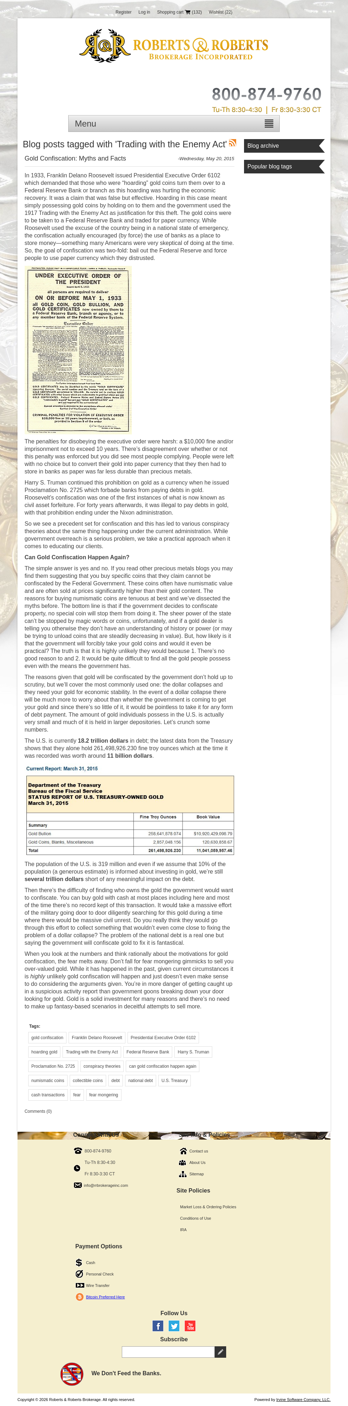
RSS (232, 142)
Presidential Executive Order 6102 (163, 1037)
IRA (183, 1230)
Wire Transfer (98, 1285)
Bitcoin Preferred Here (105, 1297)
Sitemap (196, 1174)
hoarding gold (44, 1051)
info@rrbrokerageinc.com (106, 1185)
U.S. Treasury (174, 1080)
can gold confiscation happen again (162, 1066)
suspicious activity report (66, 991)
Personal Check (100, 1274)
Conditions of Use (195, 1218)
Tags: (34, 1026)
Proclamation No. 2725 (53, 1066)
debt (115, 1080)
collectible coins (88, 1080)
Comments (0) (38, 1111)
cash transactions (48, 1094)
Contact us (198, 1151)
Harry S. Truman (193, 1051)
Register (124, 12)
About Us (197, 1162)
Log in (144, 12)
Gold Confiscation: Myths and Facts (75, 158)
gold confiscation (47, 1037)
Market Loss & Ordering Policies (208, 1207)
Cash (90, 1262)
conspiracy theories (102, 1066)
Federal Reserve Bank (147, 1051)
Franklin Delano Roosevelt (97, 1037)
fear (77, 1094)
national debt (140, 1080)
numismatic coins (47, 1080)
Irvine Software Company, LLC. (303, 1399)
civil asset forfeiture (49, 505)
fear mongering (103, 1094)
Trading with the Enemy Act (92, 1051)
